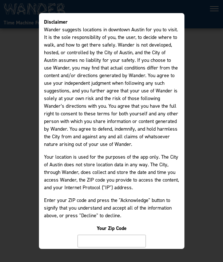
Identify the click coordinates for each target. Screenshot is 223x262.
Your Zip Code (112, 228)
